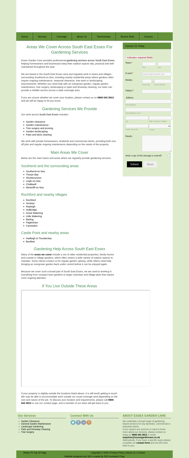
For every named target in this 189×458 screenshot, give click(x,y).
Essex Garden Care (97, 16)
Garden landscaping (37, 131)
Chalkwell (31, 184)
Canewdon (32, 225)
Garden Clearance (30, 421)
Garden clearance (35, 121)
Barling (30, 219)
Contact (141, 452)
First (143, 67)
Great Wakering (34, 213)
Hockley (30, 203)
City (126, 121)
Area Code (146, 85)
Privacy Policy (117, 452)
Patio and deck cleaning (39, 134)
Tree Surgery (27, 432)
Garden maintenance (37, 125)
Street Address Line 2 (133, 113)
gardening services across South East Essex (90, 60)
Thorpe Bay (32, 174)
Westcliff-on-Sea (35, 187)
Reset (150, 164)
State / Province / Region (158, 121)
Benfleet (30, 241)
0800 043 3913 (139, 434)
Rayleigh (30, 206)
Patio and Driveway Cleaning (35, 429)
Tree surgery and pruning (39, 128)
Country (152, 130)
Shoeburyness (33, 177)
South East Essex (48, 114)
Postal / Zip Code (131, 129)
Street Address (130, 105)
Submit (134, 164)
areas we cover (43, 254)
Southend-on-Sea (35, 171)
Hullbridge (31, 209)
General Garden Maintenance (36, 423)
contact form (143, 443)
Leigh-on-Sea (33, 181)
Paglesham (32, 222)
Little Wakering (34, 216)
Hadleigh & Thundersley (39, 238)
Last (159, 67)
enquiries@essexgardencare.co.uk (141, 437)
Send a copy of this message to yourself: (143, 155)
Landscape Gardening (32, 426)
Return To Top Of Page (34, 452)
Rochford (31, 200)
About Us (130, 452)
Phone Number (159, 85)
